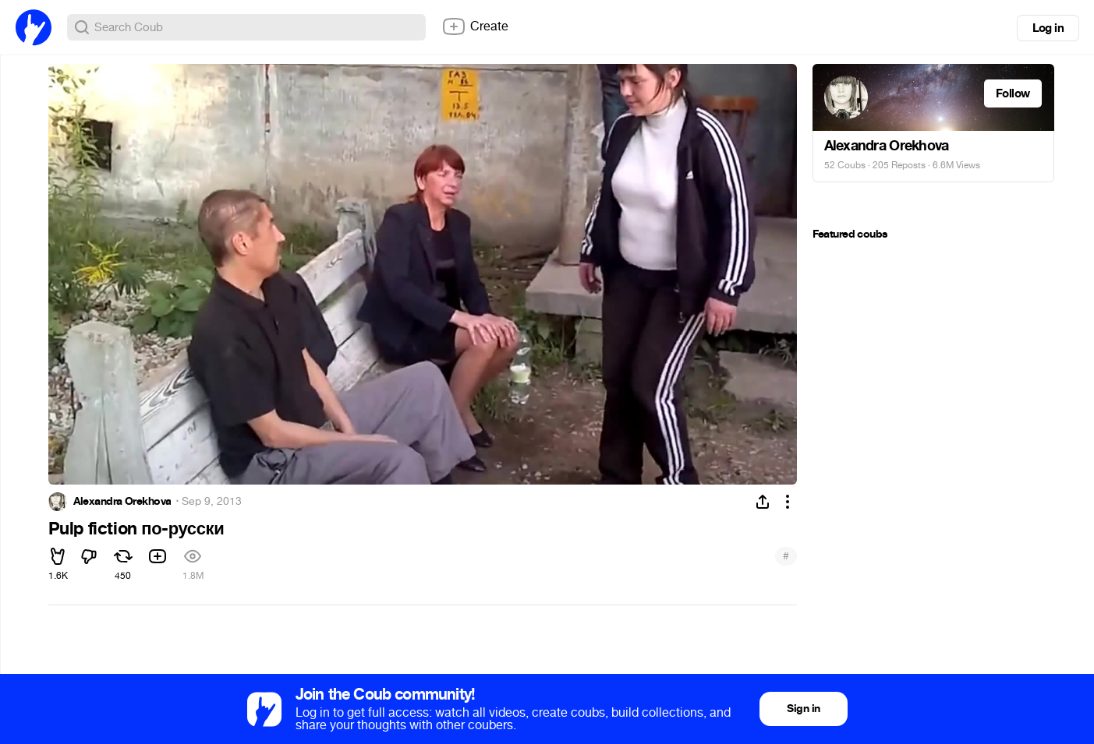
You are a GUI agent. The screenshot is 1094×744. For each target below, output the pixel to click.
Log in (1048, 28)
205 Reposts (899, 165)
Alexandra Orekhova (122, 501)
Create (474, 26)
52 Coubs (845, 165)
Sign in (803, 708)
